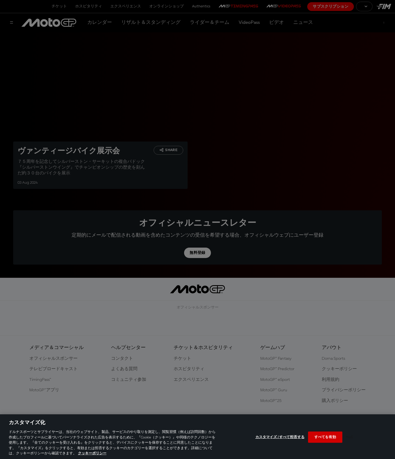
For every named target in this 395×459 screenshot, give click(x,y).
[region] (197, 436)
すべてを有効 (325, 437)
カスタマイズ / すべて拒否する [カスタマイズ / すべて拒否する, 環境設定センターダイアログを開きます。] (279, 437)
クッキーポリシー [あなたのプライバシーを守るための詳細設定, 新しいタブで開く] (92, 453)
